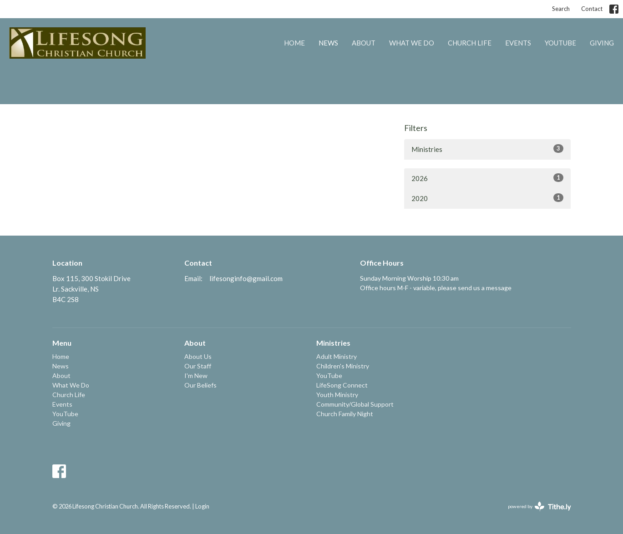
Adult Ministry (336, 356)
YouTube (560, 43)
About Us (198, 356)
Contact (592, 8)
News (328, 43)
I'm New (196, 375)
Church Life (469, 43)
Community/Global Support (355, 404)
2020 (487, 197)
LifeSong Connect (342, 385)
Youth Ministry (337, 394)
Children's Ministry (342, 366)
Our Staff (197, 366)
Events (518, 43)
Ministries (487, 148)
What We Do (411, 43)
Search (561, 8)
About (363, 43)
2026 (487, 177)
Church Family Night (344, 414)
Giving (602, 43)
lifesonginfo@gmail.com (246, 278)
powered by (539, 506)
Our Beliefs (200, 385)
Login (202, 506)
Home (294, 43)
